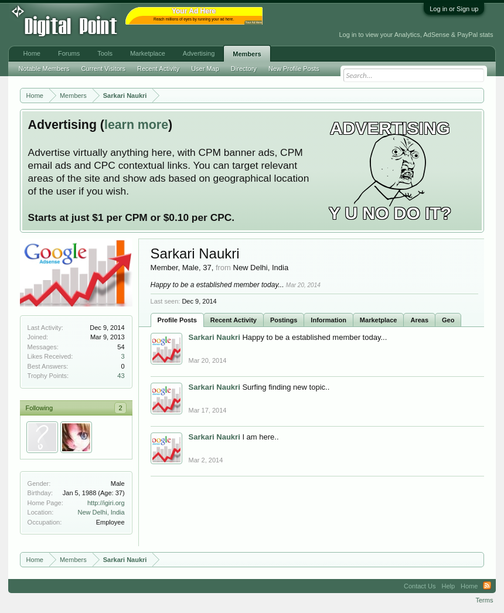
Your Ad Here (254, 22)
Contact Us (419, 586)
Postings (283, 319)
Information (328, 319)
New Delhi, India (101, 512)
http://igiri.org (106, 502)
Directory (244, 68)
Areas (419, 319)
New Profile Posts (293, 68)
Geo (448, 319)
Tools (105, 53)
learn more (136, 125)
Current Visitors (103, 68)
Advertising (198, 53)
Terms (484, 600)
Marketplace (378, 319)
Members (247, 53)
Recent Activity (233, 319)
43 (120, 375)
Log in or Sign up (454, 8)
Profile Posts (177, 319)
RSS (487, 586)
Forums (69, 53)
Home (31, 53)
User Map (205, 68)
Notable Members (44, 68)
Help (448, 586)
